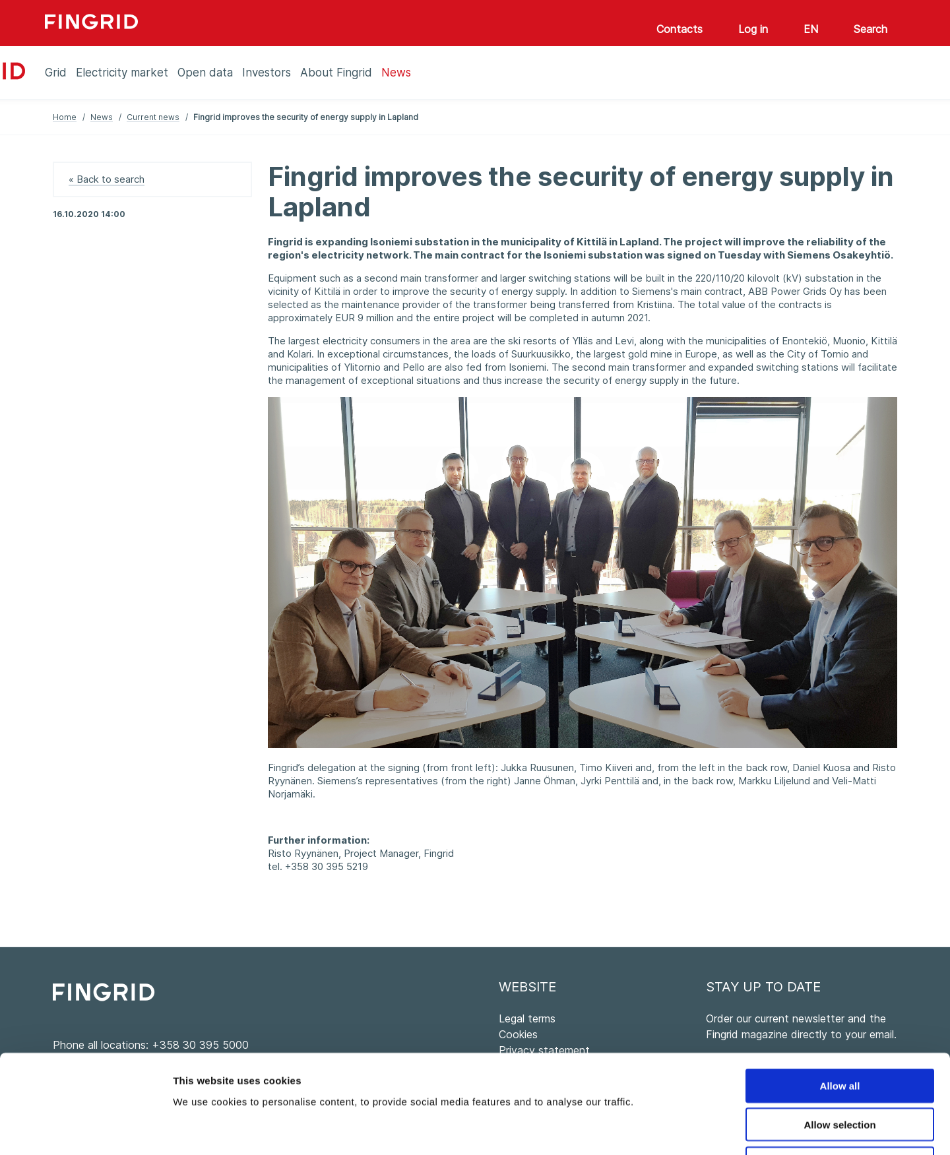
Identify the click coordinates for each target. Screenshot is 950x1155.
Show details (692, 1129)
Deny (840, 1071)
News (101, 117)
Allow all (840, 993)
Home (65, 117)
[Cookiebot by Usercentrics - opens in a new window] (85, 1129)
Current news (153, 117)
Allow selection (839, 1032)
